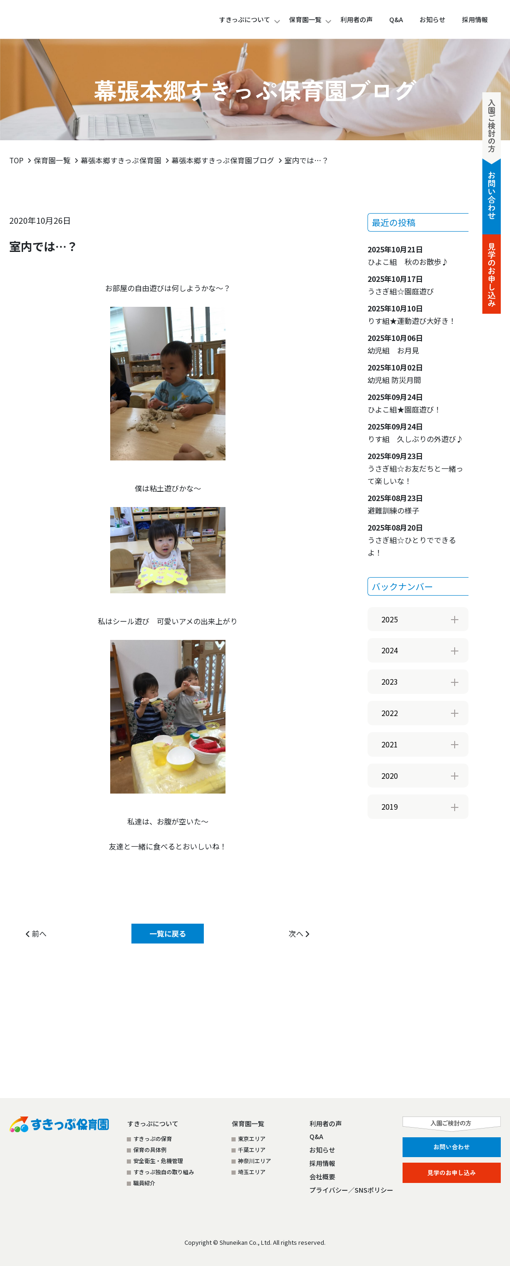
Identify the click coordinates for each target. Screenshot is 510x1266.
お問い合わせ (451, 1146)
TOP (16, 160)
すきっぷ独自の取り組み (163, 1172)
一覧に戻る (167, 933)
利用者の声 (325, 1123)
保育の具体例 (149, 1149)
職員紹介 (144, 1183)
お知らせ (322, 1149)
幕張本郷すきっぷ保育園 (122, 160)
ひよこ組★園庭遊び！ (408, 402)
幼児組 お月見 (395, 343)
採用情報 (322, 1163)
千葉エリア (252, 1149)
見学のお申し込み (451, 1171)
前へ (36, 933)
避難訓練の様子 (395, 503)
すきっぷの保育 (152, 1138)
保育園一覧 (305, 19)
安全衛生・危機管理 (158, 1160)
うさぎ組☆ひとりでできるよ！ (412, 539)
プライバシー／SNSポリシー (351, 1189)
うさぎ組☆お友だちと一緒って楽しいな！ (415, 468)
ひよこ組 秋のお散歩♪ (408, 255)
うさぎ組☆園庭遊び (401, 284)
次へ (299, 933)
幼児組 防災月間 (395, 373)
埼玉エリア (252, 1172)
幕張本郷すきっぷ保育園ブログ (223, 160)
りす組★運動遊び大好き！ (412, 314)
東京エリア (252, 1138)
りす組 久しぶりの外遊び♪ (415, 432)
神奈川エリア (254, 1160)
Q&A (316, 1136)
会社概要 (322, 1176)
